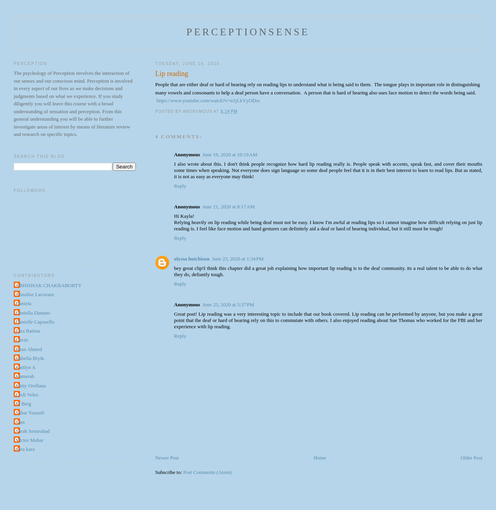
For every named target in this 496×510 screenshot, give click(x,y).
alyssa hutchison (192, 259)
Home (320, 458)
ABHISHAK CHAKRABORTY (49, 285)
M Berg (23, 404)
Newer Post (167, 458)
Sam (20, 422)
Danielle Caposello (35, 322)
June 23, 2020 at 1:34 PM (237, 259)
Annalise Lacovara (35, 294)
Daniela (23, 303)
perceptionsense (248, 32)
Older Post (471, 458)
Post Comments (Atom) (207, 472)
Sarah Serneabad (33, 431)
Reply (180, 186)
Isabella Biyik (30, 358)
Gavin (22, 340)
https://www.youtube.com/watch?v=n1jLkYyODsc (208, 100)
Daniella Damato (33, 313)
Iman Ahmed (29, 349)
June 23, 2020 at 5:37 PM (228, 304)
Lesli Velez (27, 395)
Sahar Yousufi (30, 413)
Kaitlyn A (26, 367)
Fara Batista (28, 331)
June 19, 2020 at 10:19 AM (229, 154)
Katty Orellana (31, 386)
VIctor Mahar (29, 440)
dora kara (25, 449)
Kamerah (25, 376)
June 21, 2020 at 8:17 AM (228, 207)
